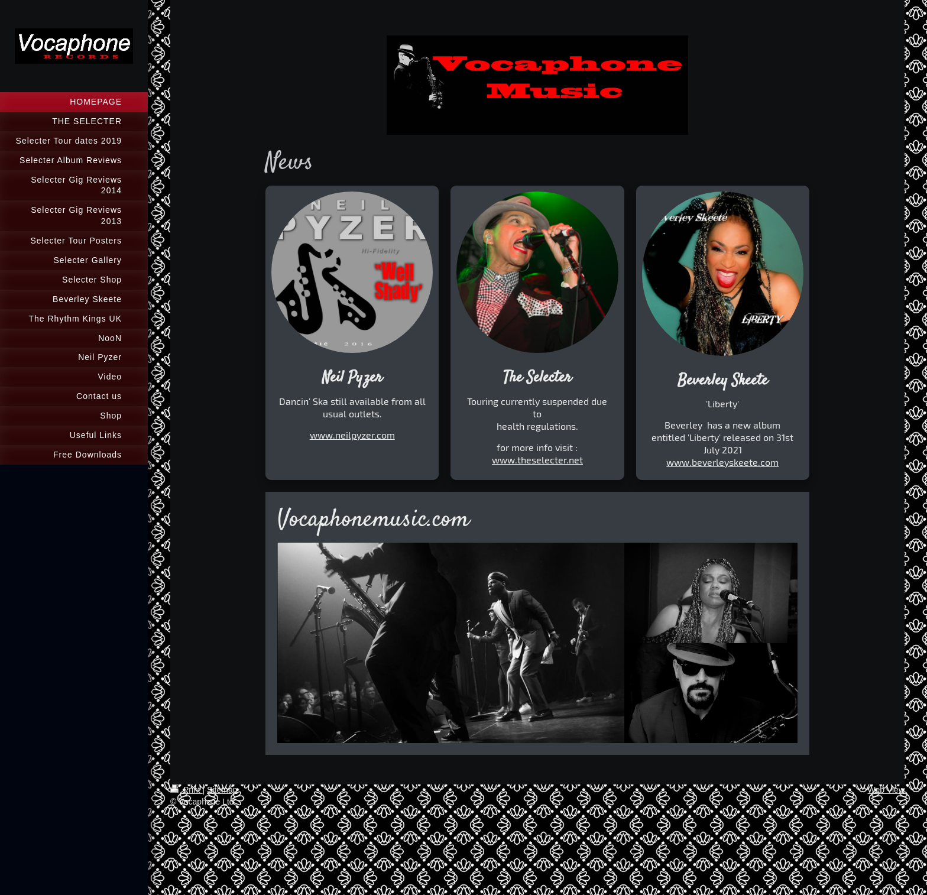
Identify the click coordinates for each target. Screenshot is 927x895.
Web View (886, 790)
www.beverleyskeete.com (722, 462)
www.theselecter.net (537, 459)
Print (186, 790)
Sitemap (222, 790)
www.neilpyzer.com (352, 434)
